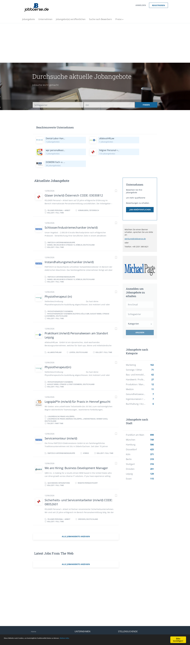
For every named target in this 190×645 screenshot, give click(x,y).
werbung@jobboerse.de (135, 227)
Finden (146, 105)
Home (33, 619)
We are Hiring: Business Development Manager (76, 456)
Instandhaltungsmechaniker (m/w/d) (69, 250)
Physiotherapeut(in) (58, 355)
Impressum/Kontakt (39, 624)
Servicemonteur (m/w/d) (61, 426)
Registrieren (158, 5)
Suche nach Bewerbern (85, 628)
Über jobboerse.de (39, 628)
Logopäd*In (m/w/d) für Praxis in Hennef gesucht (77, 390)
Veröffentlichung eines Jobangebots (90, 624)
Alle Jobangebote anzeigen (76, 524)
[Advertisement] (95, 42)
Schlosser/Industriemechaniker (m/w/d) (71, 216)
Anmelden (141, 5)
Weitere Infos (83, 638)
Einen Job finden (125, 624)
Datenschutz (36, 632)
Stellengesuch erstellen (128, 628)
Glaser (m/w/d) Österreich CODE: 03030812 (74, 183)
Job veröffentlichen (140, 197)
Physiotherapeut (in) (58, 285)
